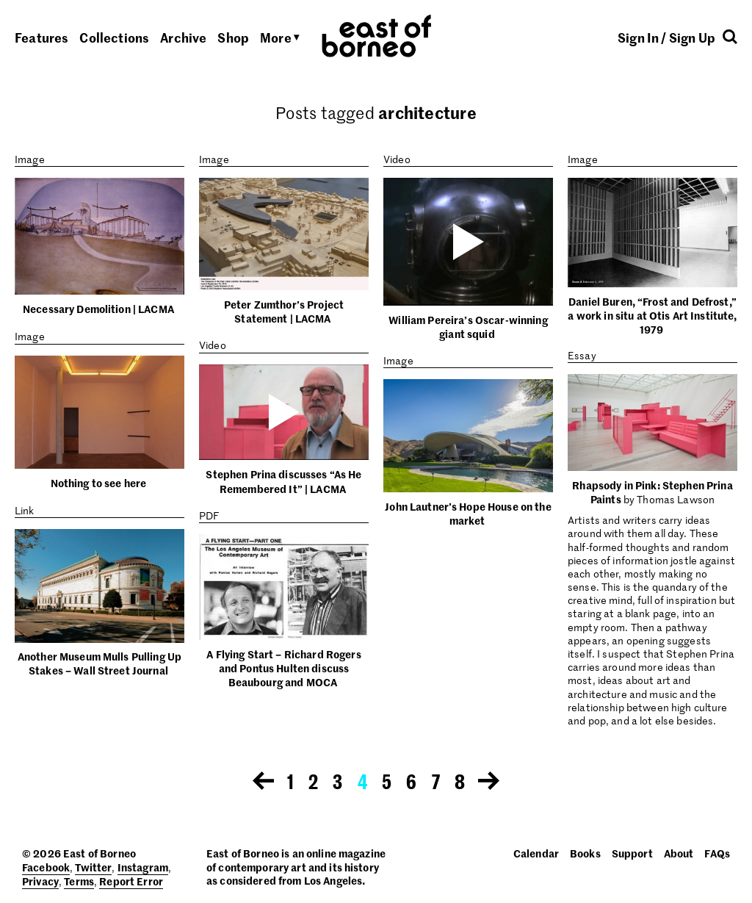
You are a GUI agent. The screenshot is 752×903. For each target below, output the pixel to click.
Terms (79, 881)
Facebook (46, 867)
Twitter (93, 867)
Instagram (143, 867)
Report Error (131, 881)
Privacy (40, 881)
